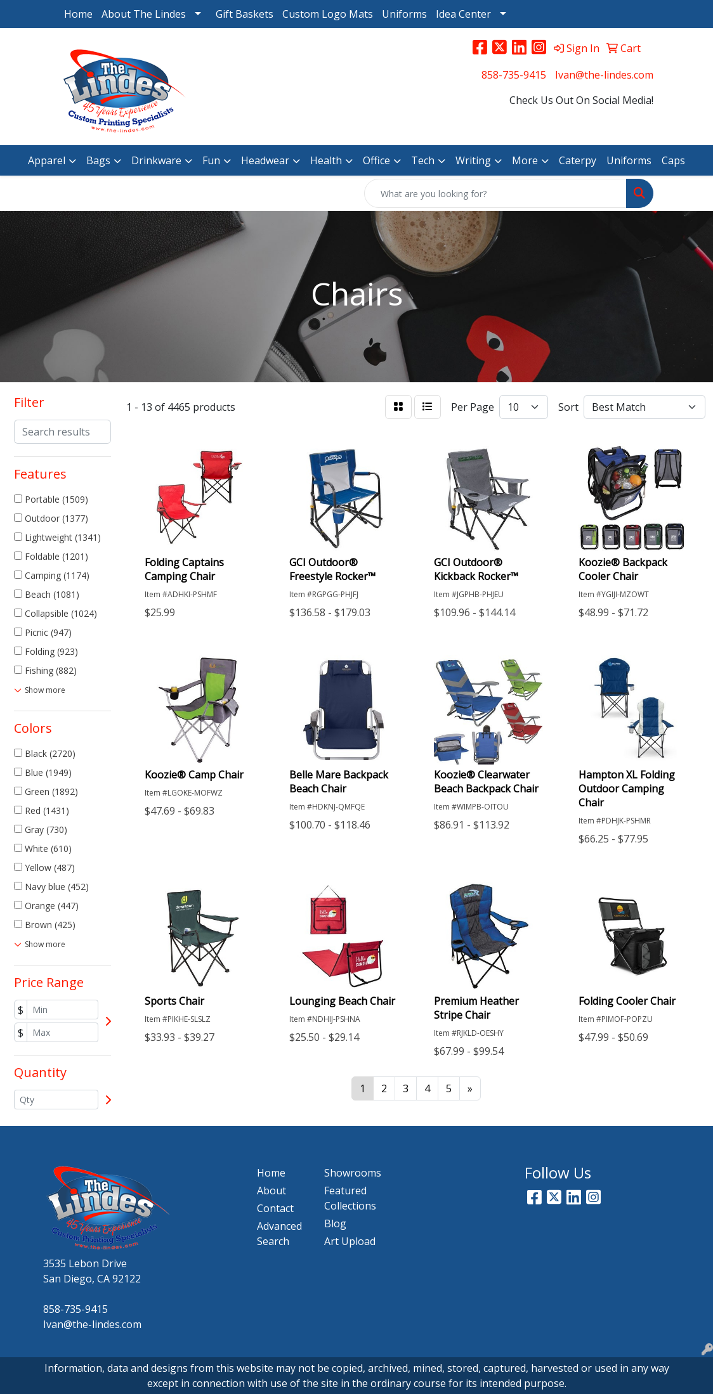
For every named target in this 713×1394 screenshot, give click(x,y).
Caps (673, 160)
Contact (275, 1208)
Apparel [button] (46, 160)
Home (78, 14)
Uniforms (404, 14)
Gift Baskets (244, 14)
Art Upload (350, 1241)
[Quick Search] (495, 193)
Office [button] (376, 160)
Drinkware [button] (156, 160)
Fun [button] (211, 160)
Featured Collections (350, 1198)
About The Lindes (143, 14)
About (271, 1190)
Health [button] (326, 160)
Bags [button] (98, 160)
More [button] (525, 160)
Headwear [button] (265, 160)
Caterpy (577, 160)
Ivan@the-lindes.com (604, 75)
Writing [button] (473, 160)
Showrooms (350, 1173)
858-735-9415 (513, 75)
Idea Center (463, 14)
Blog (335, 1223)
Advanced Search (279, 1233)
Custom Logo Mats (327, 14)
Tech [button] (423, 160)
